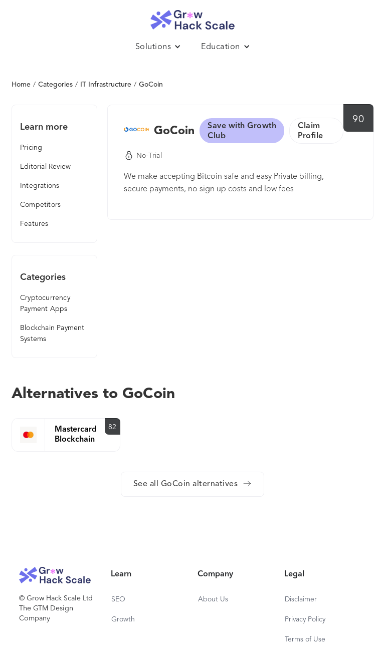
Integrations (39, 185)
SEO (118, 599)
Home (21, 84)
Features (34, 223)
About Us (213, 599)
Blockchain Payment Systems (52, 333)
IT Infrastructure (105, 84)
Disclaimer (301, 599)
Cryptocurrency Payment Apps (45, 303)
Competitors (40, 204)
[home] (192, 17)
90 (358, 120)
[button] (158, 47)
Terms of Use (305, 639)
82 (112, 427)
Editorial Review (45, 166)
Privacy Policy (305, 619)
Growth (123, 619)
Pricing (31, 147)
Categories (55, 84)
